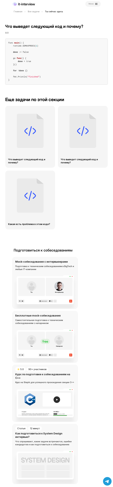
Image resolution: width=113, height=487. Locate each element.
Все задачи (34, 11)
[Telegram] (25, 390)
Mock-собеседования (28, 422)
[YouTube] (19, 390)
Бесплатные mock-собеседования (35, 426)
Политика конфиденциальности (34, 460)
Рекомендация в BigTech (30, 437)
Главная (18, 11)
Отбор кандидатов (27, 449)
